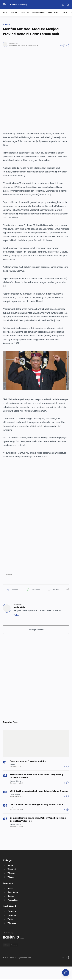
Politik (64, 12)
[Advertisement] (33, 89)
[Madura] (12, 765)
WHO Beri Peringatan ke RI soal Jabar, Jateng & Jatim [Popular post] (39, 791)
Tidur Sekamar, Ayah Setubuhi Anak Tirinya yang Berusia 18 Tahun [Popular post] (36, 776)
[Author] (14, 43)
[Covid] (12, 794)
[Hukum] (12, 781)
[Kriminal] (18, 781)
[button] (62, 4)
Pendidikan (53, 12)
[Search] (67, 4)
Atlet (5, 12)
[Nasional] (17, 794)
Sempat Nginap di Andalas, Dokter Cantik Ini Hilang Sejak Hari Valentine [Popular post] (38, 819)
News (13, 4)
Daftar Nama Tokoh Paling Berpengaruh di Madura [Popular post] (37, 804)
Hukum (14, 12)
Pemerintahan (38, 12)
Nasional (25, 12)
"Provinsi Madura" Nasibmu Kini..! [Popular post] (28, 761)
